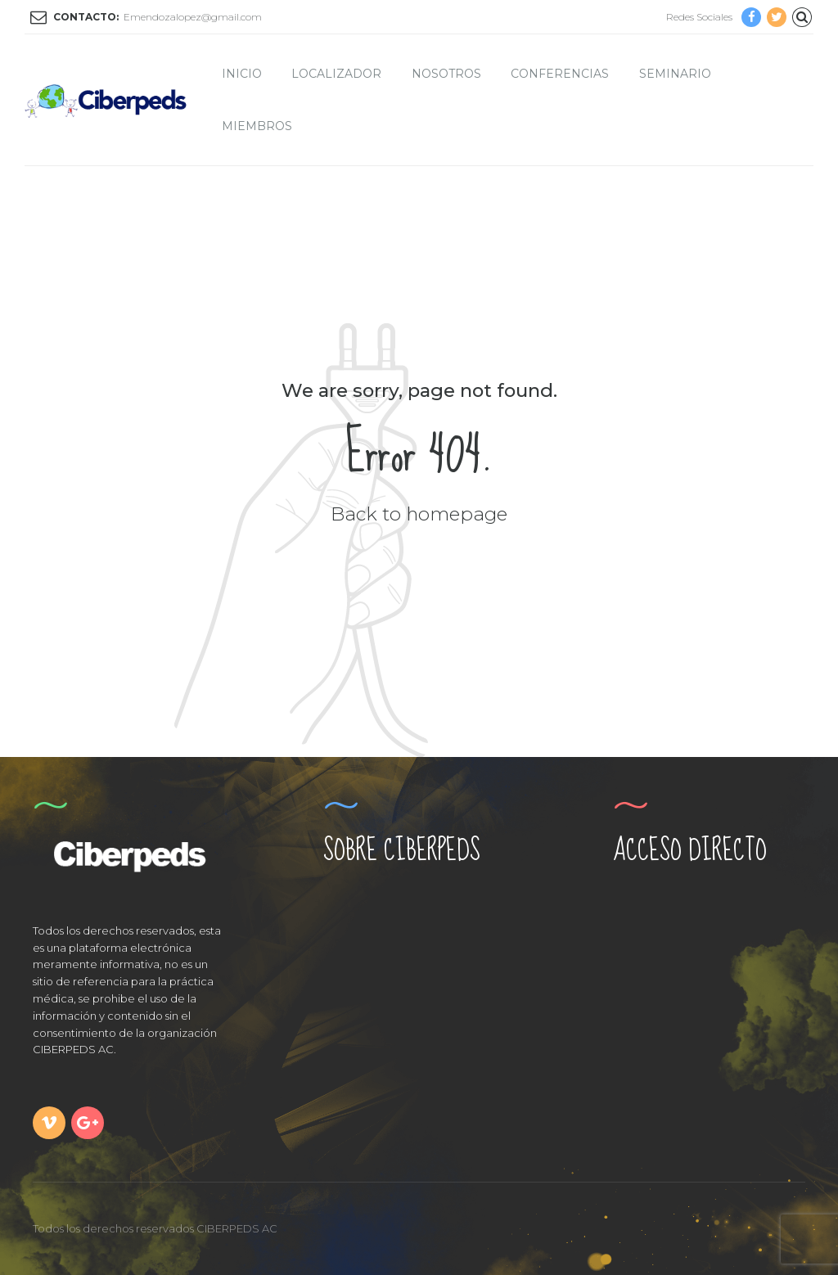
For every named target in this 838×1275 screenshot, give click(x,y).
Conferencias (560, 73)
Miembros (257, 126)
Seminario (675, 73)
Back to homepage (419, 513)
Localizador (336, 73)
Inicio (242, 73)
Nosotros (446, 73)
